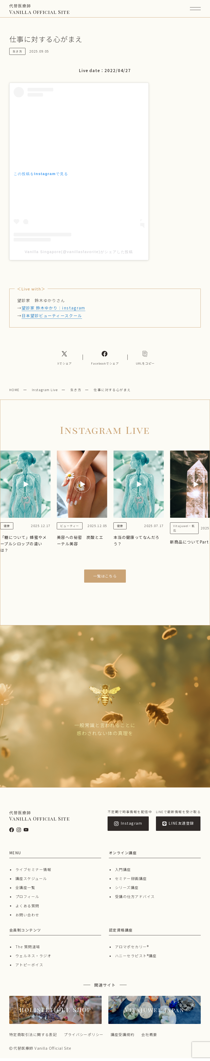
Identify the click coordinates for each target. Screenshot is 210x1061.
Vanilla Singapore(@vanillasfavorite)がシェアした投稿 (79, 255)
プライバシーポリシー (83, 1037)
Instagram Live (45, 392)
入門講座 (123, 872)
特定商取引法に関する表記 (33, 1037)
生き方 (75, 392)
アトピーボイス (29, 967)
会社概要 (149, 1037)
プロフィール (27, 899)
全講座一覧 (25, 890)
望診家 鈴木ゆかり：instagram (53, 310)
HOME (14, 392)
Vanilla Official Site (39, 10)
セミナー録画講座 (131, 881)
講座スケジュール (31, 881)
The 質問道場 (27, 949)
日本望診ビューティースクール (52, 318)
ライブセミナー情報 (33, 872)
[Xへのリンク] (64, 360)
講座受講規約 (123, 1037)
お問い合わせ (27, 917)
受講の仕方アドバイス (135, 899)
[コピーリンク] (145, 360)
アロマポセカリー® (132, 949)
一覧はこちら (105, 578)
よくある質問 (27, 908)
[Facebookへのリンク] (105, 360)
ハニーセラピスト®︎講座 (136, 958)
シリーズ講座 (127, 890)
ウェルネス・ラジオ (33, 958)
